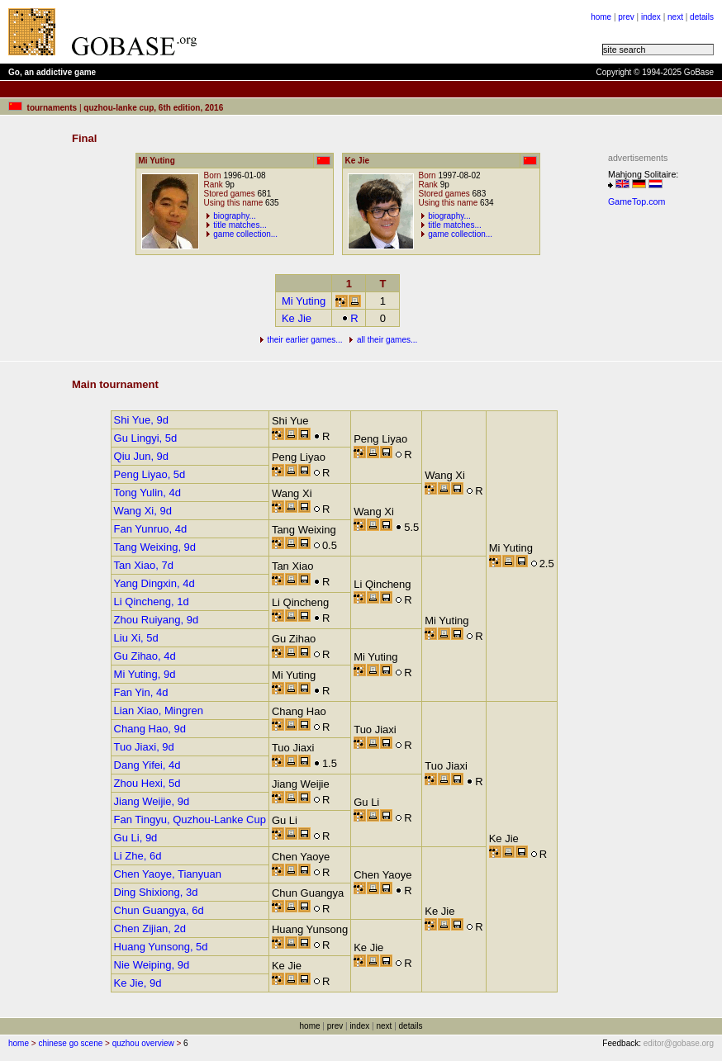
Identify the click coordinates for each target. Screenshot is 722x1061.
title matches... (239, 225)
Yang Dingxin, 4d (154, 583)
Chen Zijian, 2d (150, 928)
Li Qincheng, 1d (151, 601)
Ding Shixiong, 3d (156, 892)
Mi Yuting (303, 301)
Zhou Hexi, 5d (147, 783)
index (651, 16)
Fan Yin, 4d (141, 692)
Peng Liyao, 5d (150, 474)
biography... (234, 215)
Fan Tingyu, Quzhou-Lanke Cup (190, 819)
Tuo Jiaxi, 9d (144, 747)
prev (626, 16)
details (702, 16)
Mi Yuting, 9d (145, 674)
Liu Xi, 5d (136, 638)
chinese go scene (70, 1043)
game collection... (245, 234)
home (601, 16)
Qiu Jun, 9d (141, 456)
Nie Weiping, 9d (152, 965)
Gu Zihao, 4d (145, 656)
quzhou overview (143, 1043)
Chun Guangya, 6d (159, 910)
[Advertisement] (657, 460)
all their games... (387, 339)
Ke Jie (296, 318)
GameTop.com (636, 201)
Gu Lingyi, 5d (146, 438)
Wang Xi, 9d (143, 510)
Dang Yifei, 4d (147, 765)
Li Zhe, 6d (138, 856)
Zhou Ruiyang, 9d (156, 619)
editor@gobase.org (679, 1043)
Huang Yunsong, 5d (161, 946)
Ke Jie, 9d (138, 983)
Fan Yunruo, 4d (151, 529)
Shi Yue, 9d (141, 420)
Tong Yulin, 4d (147, 492)
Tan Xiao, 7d (143, 565)
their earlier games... (304, 339)
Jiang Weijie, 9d (152, 801)
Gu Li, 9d (136, 837)
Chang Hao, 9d (150, 728)
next (675, 16)
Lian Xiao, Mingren (158, 710)
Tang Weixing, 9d (155, 547)
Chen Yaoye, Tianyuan (167, 874)
